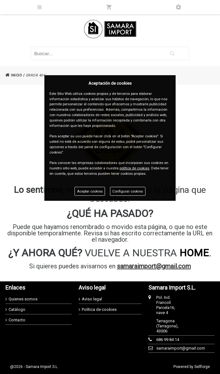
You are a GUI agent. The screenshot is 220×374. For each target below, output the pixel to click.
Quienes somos (23, 299)
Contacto (17, 320)
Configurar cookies (127, 191)
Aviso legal (92, 299)
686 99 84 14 (167, 339)
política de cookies (134, 168)
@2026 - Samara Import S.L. (34, 366)
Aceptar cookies (90, 191)
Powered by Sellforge (191, 366)
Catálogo (17, 309)
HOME (194, 253)
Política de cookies (99, 309)
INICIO (13, 75)
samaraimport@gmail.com (154, 266)
